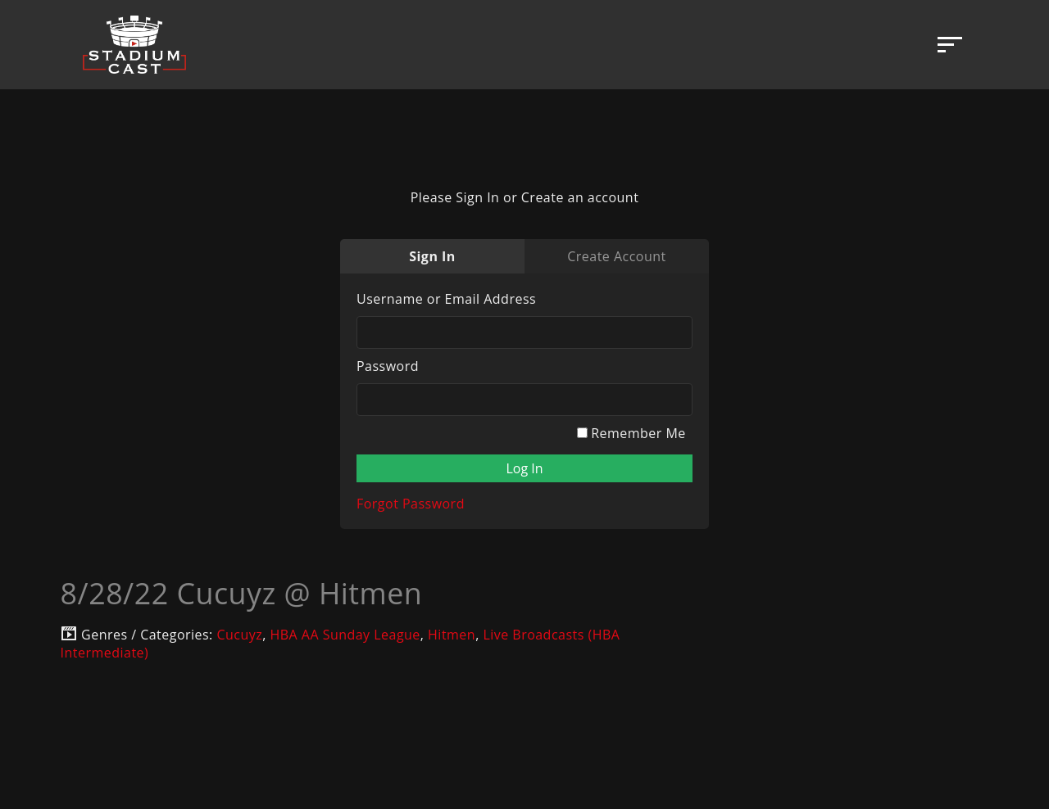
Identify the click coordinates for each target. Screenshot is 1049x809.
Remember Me (631, 433)
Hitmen (451, 635)
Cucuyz (239, 635)
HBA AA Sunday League (345, 635)
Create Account (616, 256)
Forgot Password (410, 504)
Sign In (432, 256)
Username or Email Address (446, 299)
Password (387, 366)
